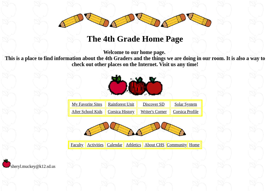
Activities (95, 145)
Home (194, 145)
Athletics (133, 145)
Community (177, 145)
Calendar (114, 145)
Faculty (77, 145)
